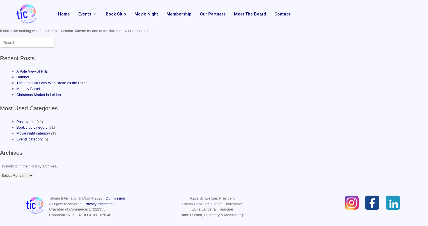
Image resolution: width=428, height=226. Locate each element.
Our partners (213, 14)
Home (64, 14)
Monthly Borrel (28, 89)
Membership (178, 14)
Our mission (115, 198)
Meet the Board (250, 14)
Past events (26, 122)
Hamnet (23, 77)
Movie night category (33, 133)
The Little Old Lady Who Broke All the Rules (52, 83)
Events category (30, 139)
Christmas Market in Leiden (39, 95)
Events (87, 14)
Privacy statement (98, 204)
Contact (282, 14)
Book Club (116, 14)
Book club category (32, 127)
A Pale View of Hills (32, 71)
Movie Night (146, 14)
